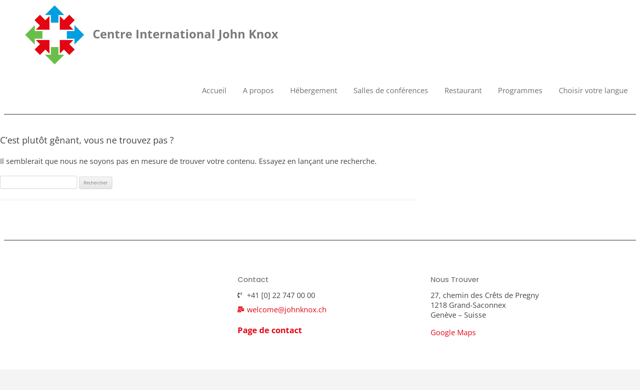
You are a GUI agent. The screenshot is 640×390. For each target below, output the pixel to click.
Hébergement (313, 90)
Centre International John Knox (185, 34)
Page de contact (270, 330)
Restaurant (463, 90)
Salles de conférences (390, 90)
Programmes (520, 90)
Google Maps (453, 332)
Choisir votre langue (593, 90)
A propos (258, 90)
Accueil (214, 90)
